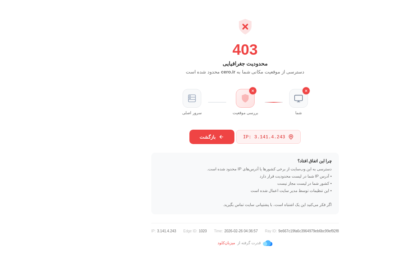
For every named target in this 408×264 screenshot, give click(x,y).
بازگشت (170, 137)
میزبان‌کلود (185, 243)
